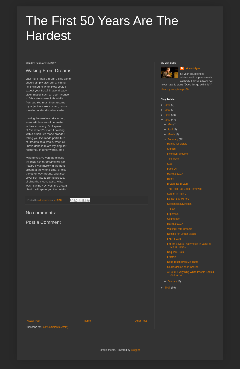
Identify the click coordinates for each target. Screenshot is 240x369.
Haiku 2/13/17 (175, 223)
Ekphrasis (172, 213)
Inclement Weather (178, 153)
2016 (168, 287)
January (173, 281)
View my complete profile (175, 89)
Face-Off (172, 168)
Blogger (135, 349)
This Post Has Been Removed (184, 188)
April (171, 129)
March (172, 134)
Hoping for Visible (177, 143)
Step (169, 163)
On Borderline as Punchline (182, 267)
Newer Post (33, 320)
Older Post (141, 320)
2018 (168, 115)
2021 (168, 104)
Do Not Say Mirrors (178, 198)
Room (170, 178)
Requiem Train (175, 252)
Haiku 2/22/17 (175, 173)
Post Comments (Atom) (54, 327)
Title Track (173, 158)
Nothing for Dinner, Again (181, 233)
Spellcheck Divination (179, 203)
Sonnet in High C (177, 193)
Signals (171, 148)
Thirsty (171, 208)
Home (87, 320)
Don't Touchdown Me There (182, 261)
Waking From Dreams (179, 228)
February (173, 139)
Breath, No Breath (177, 183)
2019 (168, 109)
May (170, 124)
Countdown (173, 218)
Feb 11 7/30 (174, 239)
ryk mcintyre (192, 68)
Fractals (171, 256)
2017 (168, 119)
